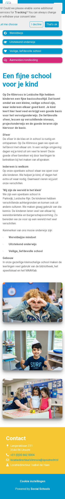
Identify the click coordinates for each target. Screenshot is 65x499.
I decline (36, 24)
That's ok (51, 24)
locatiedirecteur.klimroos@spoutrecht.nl (34, 460)
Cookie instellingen (32, 481)
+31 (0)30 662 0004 (22, 455)
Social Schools (40, 489)
